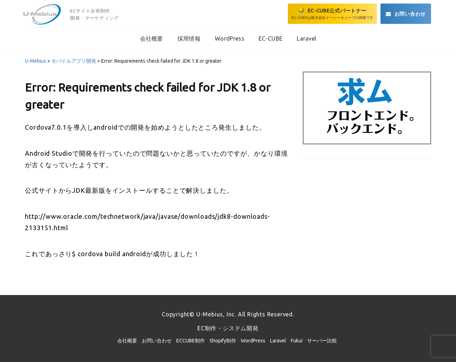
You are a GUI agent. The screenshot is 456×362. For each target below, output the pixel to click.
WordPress (253, 340)
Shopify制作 (222, 340)
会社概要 (127, 340)
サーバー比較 (322, 340)
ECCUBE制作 (190, 340)
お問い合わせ (157, 340)
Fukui (296, 340)
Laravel (278, 340)
